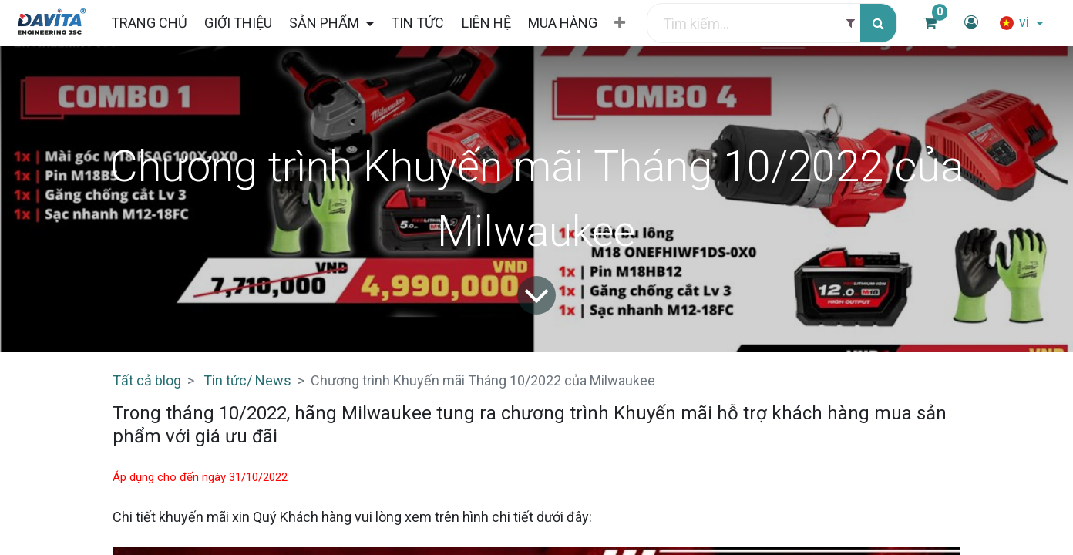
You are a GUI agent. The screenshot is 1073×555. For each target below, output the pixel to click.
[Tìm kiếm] (878, 23)
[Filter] (851, 23)
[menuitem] (148, 22)
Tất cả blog (147, 380)
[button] (620, 23)
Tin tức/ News (247, 380)
